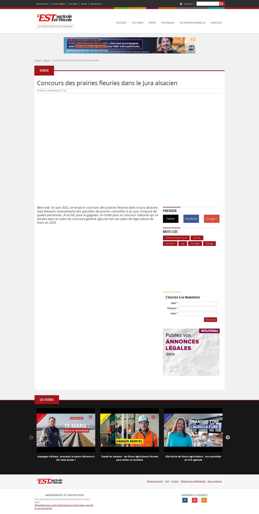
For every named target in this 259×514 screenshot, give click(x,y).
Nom (174, 313)
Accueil (38, 60)
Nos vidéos (73, 4)
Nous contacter (215, 481)
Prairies (197, 237)
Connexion (188, 4)
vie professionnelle (192, 22)
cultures (137, 22)
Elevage (209, 243)
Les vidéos (47, 399)
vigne (152, 22)
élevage (121, 22)
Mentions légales (155, 481)
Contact (84, 4)
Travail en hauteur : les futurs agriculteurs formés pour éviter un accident (129, 458)
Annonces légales (58, 4)
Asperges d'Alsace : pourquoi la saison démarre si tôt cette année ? (66, 458)
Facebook (191, 219)
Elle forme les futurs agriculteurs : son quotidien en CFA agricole (193, 458)
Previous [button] (31, 437)
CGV (167, 481)
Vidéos (46, 60)
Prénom (172, 308)
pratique (216, 22)
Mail (174, 303)
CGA (182, 243)
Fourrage (195, 243)
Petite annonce (42, 4)
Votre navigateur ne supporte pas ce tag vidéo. (193, 269)
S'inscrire (210, 319)
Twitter (170, 219)
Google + (211, 219)
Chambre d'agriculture (176, 237)
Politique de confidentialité (193, 481)
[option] (66, 437)
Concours (170, 243)
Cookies (175, 481)
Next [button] (227, 437)
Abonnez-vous (96, 4)
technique (167, 22)
